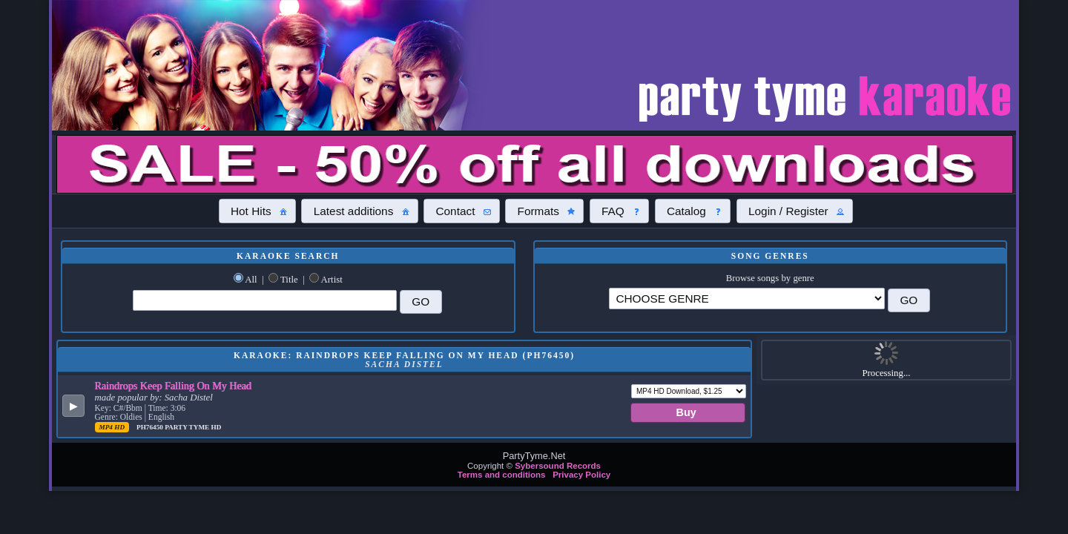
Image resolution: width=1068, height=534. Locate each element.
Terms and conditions (502, 474)
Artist (332, 279)
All (251, 279)
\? (747, 298)
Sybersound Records (558, 465)
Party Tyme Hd (193, 427)
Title (289, 279)
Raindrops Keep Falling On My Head (173, 386)
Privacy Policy (581, 474)
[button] (257, 210)
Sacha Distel (189, 397)
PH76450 (150, 427)
